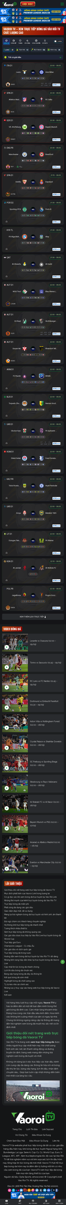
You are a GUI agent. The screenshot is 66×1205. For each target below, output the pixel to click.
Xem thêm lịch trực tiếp (33, 617)
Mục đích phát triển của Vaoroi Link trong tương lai (27, 893)
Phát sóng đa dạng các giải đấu (18, 907)
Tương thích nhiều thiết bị (15, 928)
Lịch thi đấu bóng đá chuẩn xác (18, 970)
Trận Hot (22, 50)
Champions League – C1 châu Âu (19, 946)
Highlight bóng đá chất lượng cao (19, 981)
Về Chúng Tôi (21, 1135)
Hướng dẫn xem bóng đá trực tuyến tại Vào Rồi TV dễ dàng (31, 956)
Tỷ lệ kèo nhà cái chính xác (16, 984)
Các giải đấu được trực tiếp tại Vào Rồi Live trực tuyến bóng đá (32, 935)
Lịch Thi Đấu (32, 1129)
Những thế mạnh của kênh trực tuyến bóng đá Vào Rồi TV (30, 900)
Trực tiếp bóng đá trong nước (17, 953)
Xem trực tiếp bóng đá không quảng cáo (22, 932)
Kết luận (8, 995)
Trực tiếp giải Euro (12, 942)
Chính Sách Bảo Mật (16, 1141)
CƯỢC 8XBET (27, 3)
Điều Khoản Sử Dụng (41, 1135)
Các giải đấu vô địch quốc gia (17, 949)
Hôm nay (54, 50)
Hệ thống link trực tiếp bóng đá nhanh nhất (23, 925)
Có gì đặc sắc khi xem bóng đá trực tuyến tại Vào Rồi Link (30, 897)
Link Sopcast (48, 1129)
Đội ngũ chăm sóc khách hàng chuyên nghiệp (25, 921)
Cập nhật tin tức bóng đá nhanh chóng (21, 967)
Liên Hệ (56, 1141)
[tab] (6, 41)
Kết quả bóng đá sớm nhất (16, 977)
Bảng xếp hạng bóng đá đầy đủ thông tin (23, 974)
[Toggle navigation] (62, 4)
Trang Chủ (17, 1129)
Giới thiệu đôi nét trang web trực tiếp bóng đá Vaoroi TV (29, 890)
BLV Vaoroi (38, 50)
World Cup (9, 939)
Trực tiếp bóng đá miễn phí (16, 904)
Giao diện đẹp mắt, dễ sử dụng (18, 911)
